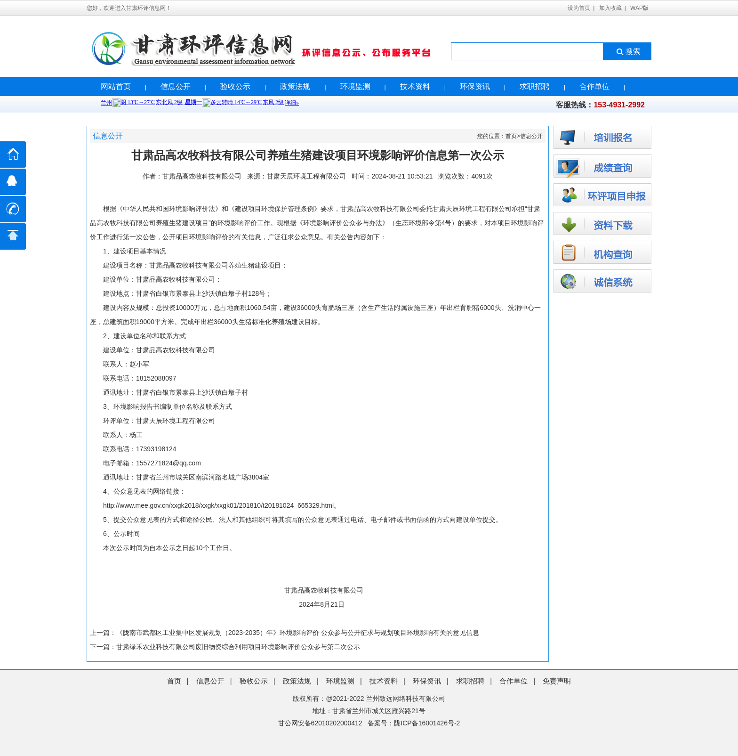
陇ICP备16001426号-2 (427, 723)
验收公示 (235, 86)
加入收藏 (610, 8)
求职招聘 (535, 86)
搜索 (628, 52)
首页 (511, 136)
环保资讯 (475, 86)
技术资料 (415, 86)
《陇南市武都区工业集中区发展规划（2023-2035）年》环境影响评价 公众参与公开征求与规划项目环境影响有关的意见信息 (297, 632)
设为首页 (579, 8)
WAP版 (639, 8)
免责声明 (557, 681)
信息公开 (175, 86)
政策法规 (295, 86)
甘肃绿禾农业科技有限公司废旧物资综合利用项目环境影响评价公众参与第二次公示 (238, 646)
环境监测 (355, 86)
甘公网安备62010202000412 (320, 723)
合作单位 (594, 86)
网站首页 (116, 86)
